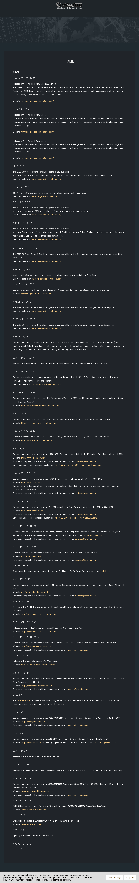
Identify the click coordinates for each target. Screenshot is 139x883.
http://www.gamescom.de (33, 721)
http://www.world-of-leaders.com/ (36, 440)
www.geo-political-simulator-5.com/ (37, 101)
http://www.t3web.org (92, 535)
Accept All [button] (130, 878)
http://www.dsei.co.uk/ (31, 556)
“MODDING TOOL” (24, 700)
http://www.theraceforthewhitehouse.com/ (40, 405)
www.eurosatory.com (31, 824)
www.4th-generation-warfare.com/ (47, 196)
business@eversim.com (85, 461)
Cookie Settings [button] (114, 878)
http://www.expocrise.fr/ (32, 482)
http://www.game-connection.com (37, 686)
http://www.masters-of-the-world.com (39, 614)
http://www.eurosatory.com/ (34, 458)
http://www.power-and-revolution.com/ (49, 384)
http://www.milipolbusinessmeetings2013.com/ (76, 518)
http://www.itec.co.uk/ (32, 742)
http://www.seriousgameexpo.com (37, 646)
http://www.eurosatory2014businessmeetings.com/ (78, 465)
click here (106, 571)
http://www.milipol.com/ (32, 511)
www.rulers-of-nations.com (34, 810)
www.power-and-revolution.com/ (46, 179)
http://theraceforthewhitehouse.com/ (38, 665)
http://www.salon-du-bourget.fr (35, 592)
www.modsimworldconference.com (38, 791)
